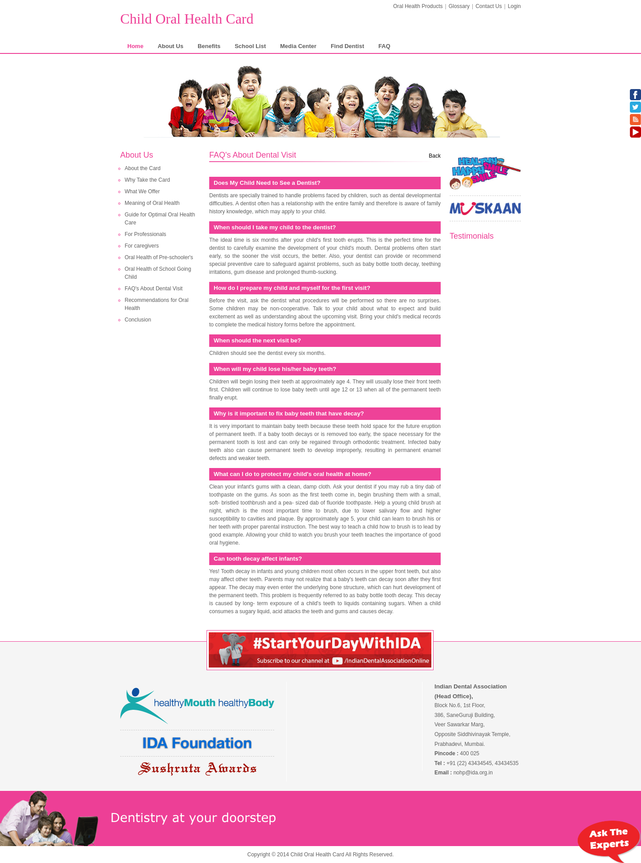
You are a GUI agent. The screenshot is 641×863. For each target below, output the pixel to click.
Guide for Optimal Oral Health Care (160, 219)
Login (514, 6)
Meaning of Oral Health (152, 203)
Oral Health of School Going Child (158, 273)
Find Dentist (347, 46)
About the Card (143, 168)
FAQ (384, 46)
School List (250, 46)
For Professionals (145, 234)
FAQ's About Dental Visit (154, 288)
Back (435, 156)
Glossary (459, 6)
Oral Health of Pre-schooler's (159, 257)
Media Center (298, 46)
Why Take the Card (147, 180)
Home (135, 46)
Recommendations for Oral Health (156, 304)
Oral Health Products (417, 6)
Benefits (209, 46)
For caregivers (142, 246)
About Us (170, 46)
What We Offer (142, 191)
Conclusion (138, 320)
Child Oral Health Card (186, 19)
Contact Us (488, 6)
